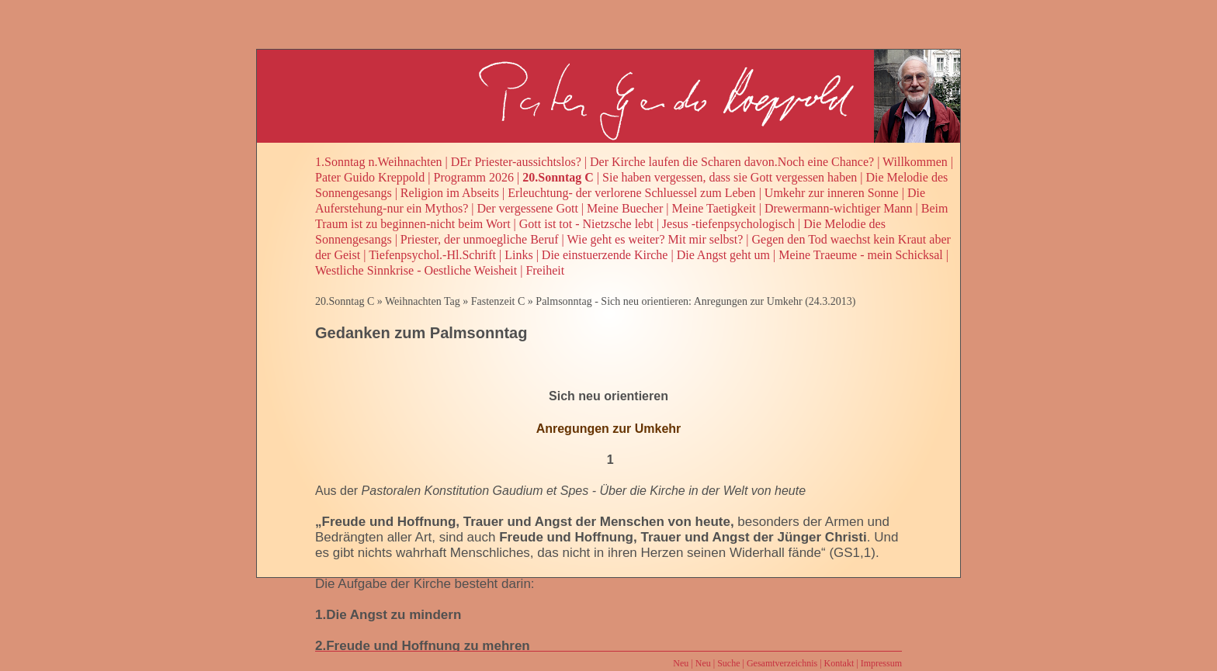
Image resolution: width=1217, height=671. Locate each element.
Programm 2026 (474, 177)
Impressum (881, 663)
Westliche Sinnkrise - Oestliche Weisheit (416, 270)
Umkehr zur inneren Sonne (832, 192)
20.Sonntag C (558, 177)
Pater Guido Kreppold (370, 177)
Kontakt (839, 663)
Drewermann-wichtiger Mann (839, 208)
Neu (680, 663)
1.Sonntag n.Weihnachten (378, 161)
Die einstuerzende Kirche (605, 254)
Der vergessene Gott (527, 208)
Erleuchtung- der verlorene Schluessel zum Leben (631, 192)
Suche (728, 663)
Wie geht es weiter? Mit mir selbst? (655, 239)
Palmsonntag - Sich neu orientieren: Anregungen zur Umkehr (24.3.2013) (695, 301)
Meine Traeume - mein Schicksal (860, 254)
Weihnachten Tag (422, 301)
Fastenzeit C (498, 301)
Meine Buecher (625, 208)
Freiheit (544, 270)
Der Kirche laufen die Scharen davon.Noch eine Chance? (732, 161)
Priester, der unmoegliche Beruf (479, 239)
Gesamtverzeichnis (782, 663)
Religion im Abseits (449, 192)
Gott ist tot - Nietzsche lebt (586, 223)
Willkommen (915, 161)
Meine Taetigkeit (713, 208)
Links (518, 254)
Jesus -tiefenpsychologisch (728, 223)
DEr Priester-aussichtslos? (516, 161)
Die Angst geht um (723, 254)
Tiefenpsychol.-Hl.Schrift (432, 254)
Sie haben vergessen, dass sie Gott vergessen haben (729, 177)
